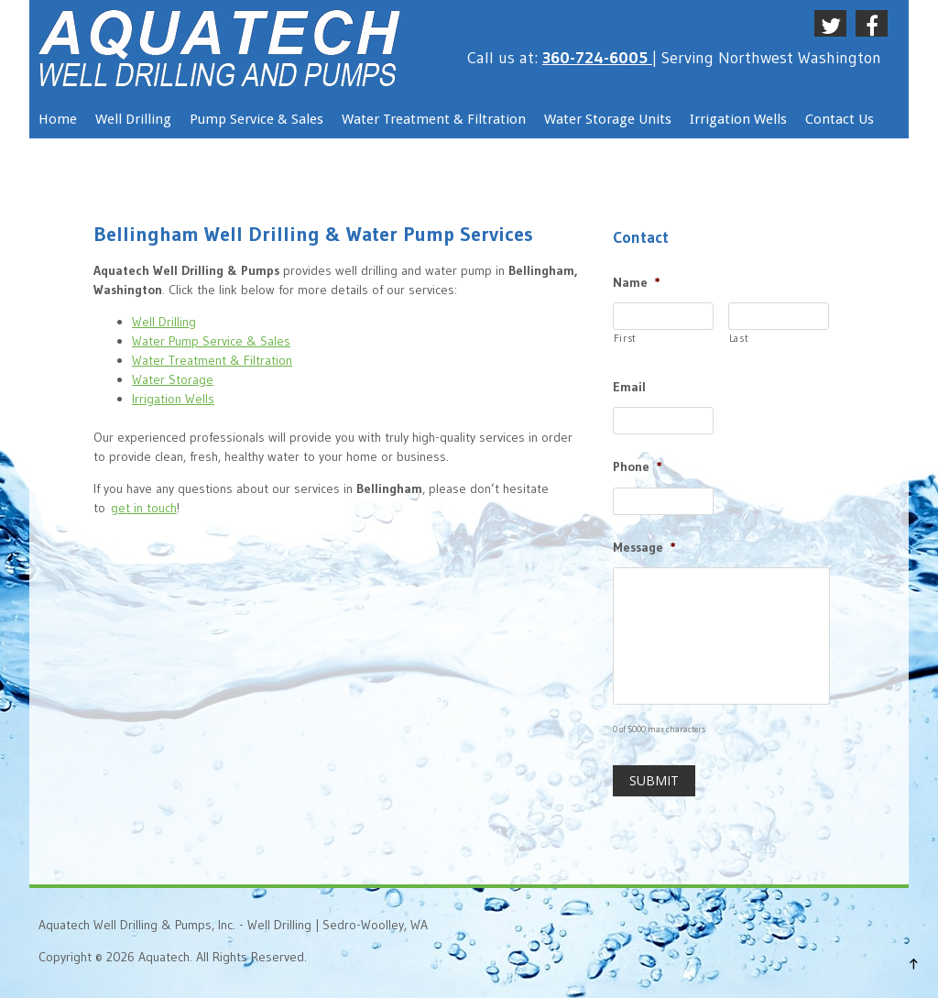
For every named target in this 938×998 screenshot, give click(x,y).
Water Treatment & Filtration (212, 360)
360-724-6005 (597, 58)
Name (636, 282)
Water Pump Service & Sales (211, 341)
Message (644, 547)
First (625, 338)
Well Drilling (164, 321)
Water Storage (172, 379)
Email (629, 386)
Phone (637, 466)
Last (739, 338)
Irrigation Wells (173, 398)
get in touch (144, 507)
